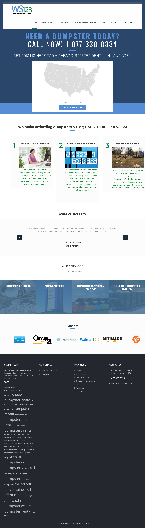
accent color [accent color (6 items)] (9, 387)
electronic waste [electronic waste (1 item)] (14, 434)
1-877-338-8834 (117, 378)
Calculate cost (72, 107)
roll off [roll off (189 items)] (19, 484)
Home (34, 22)
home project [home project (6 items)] (23, 443)
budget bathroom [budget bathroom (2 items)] (17, 391)
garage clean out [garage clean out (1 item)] (25, 434)
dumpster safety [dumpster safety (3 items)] (20, 415)
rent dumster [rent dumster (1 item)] (25, 468)
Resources (114, 22)
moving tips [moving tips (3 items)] (8, 453)
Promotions (45, 374)
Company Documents (49, 371)
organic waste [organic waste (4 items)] (18, 453)
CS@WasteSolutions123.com (120, 383)
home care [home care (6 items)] (27, 437)
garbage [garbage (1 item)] (6, 437)
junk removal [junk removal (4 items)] (29, 450)
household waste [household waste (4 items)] (17, 450)
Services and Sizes (64, 22)
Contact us (128, 22)
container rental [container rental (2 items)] (12, 405)
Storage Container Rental (87, 22)
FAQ (104, 22)
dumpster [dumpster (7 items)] (8, 409)
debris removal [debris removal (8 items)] (26, 404)
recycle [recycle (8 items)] (7, 457)
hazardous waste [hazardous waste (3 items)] (16, 437)
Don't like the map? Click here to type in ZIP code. (72, 102)
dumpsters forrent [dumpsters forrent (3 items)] (18, 425)
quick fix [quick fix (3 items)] (28, 453)
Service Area (46, 22)
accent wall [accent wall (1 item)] (18, 388)
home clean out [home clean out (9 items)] (11, 440)
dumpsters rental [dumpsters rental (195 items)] (18, 430)
